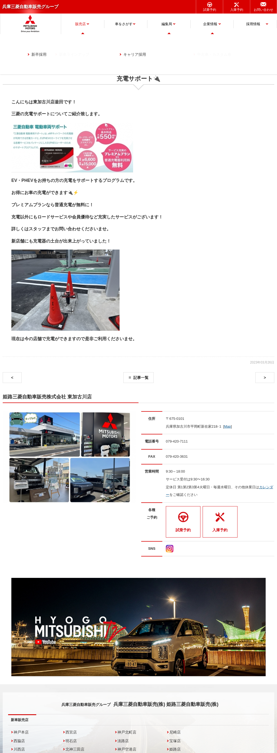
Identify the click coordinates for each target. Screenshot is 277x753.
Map (227, 426)
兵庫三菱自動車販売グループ (30, 6)
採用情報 (253, 24)
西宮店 (71, 732)
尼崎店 (175, 732)
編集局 (166, 24)
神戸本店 (21, 732)
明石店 (71, 741)
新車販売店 (19, 720)
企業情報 (210, 24)
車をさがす (124, 24)
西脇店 (19, 741)
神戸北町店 (126, 732)
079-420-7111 (177, 441)
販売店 (80, 24)
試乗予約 (209, 10)
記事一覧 (141, 377)
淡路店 (123, 741)
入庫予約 (236, 10)
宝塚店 (175, 741)
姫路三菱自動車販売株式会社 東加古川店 (47, 397)
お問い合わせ (263, 10)
